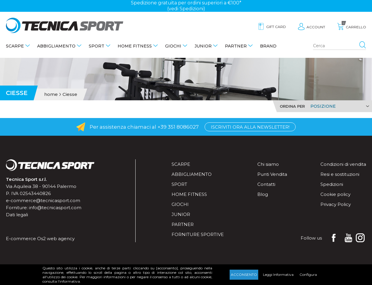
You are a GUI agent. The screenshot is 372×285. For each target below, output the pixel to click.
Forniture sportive (198, 234)
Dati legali (17, 214)
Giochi (173, 46)
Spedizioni (331, 184)
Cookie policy (335, 194)
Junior (203, 46)
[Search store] (339, 46)
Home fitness (135, 46)
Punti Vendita (272, 174)
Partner (236, 46)
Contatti (266, 184)
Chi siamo (268, 164)
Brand (268, 46)
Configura (308, 274)
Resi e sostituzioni (339, 174)
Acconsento (244, 274)
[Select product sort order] (339, 106)
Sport (96, 46)
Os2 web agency (56, 238)
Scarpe (15, 46)
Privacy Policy (335, 204)
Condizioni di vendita (343, 164)
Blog (262, 194)
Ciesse (69, 94)
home (51, 94)
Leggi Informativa (278, 274)
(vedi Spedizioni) (186, 9)
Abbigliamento (56, 46)
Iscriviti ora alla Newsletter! (250, 127)
